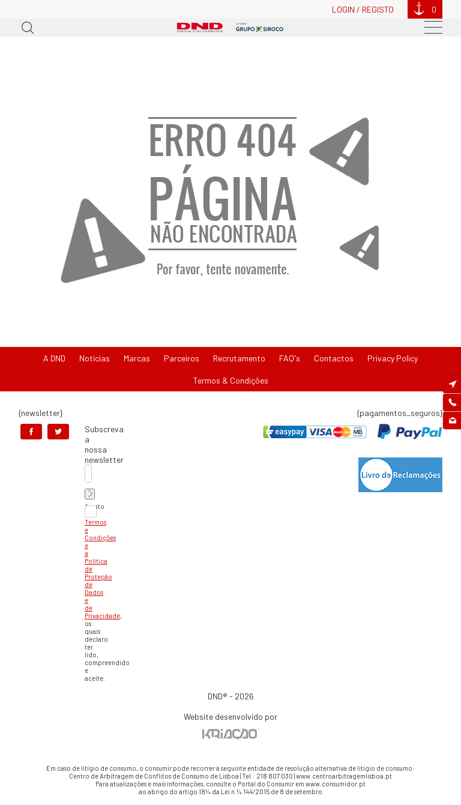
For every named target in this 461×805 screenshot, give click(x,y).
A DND (54, 358)
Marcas (137, 358)
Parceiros (181, 358)
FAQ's (289, 358)
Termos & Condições (230, 380)
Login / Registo (363, 9)
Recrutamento (239, 358)
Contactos (334, 358)
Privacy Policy (392, 358)
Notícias (94, 358)
